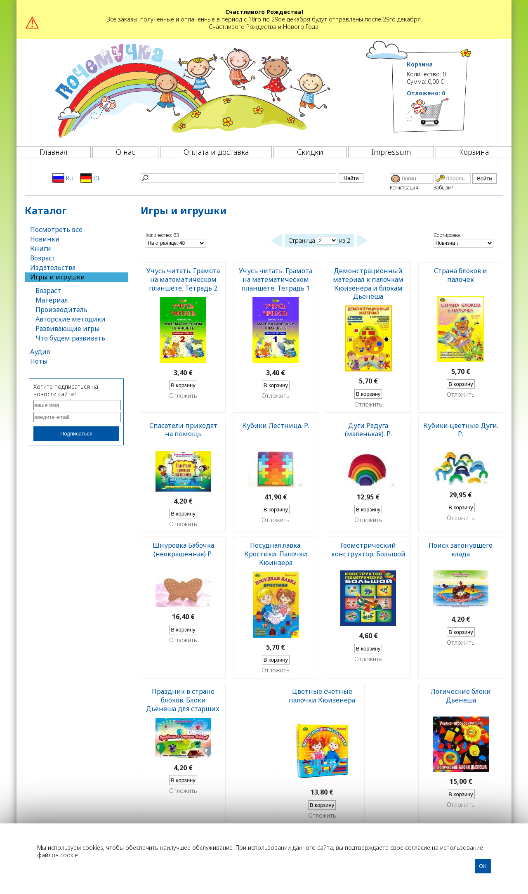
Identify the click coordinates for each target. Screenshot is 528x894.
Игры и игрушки (57, 276)
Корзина (420, 64)
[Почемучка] (191, 90)
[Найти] (238, 178)
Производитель (61, 309)
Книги (40, 248)
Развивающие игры (67, 328)
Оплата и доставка (216, 152)
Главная (54, 152)
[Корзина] (439, 115)
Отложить (183, 396)
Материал (51, 300)
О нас (125, 152)
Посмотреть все (56, 229)
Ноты (39, 361)
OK (483, 866)
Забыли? (443, 187)
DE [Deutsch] (90, 178)
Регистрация (404, 187)
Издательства (52, 267)
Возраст (43, 258)
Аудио (40, 351)
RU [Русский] (62, 178)
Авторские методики (70, 319)
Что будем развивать (70, 338)
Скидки (310, 152)
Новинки (45, 239)
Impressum (391, 152)
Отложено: (426, 93)
